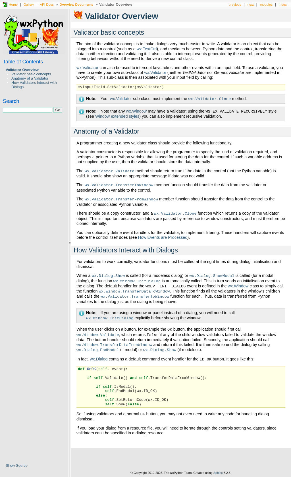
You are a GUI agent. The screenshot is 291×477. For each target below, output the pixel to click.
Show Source (17, 465)
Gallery (29, 4)
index (283, 4)
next (251, 4)
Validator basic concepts (31, 74)
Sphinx (218, 472)
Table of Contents (23, 62)
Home (13, 4)
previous (235, 4)
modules (266, 4)
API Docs (47, 4)
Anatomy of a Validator (29, 78)
